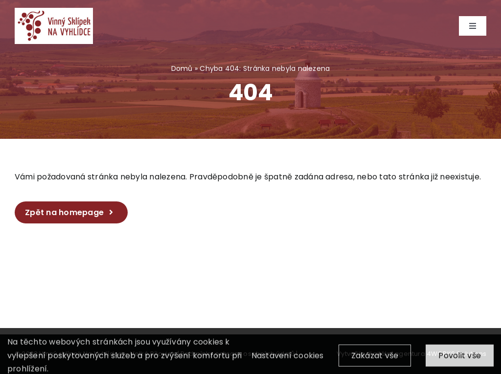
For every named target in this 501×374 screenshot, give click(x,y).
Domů (182, 68)
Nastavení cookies (287, 362)
